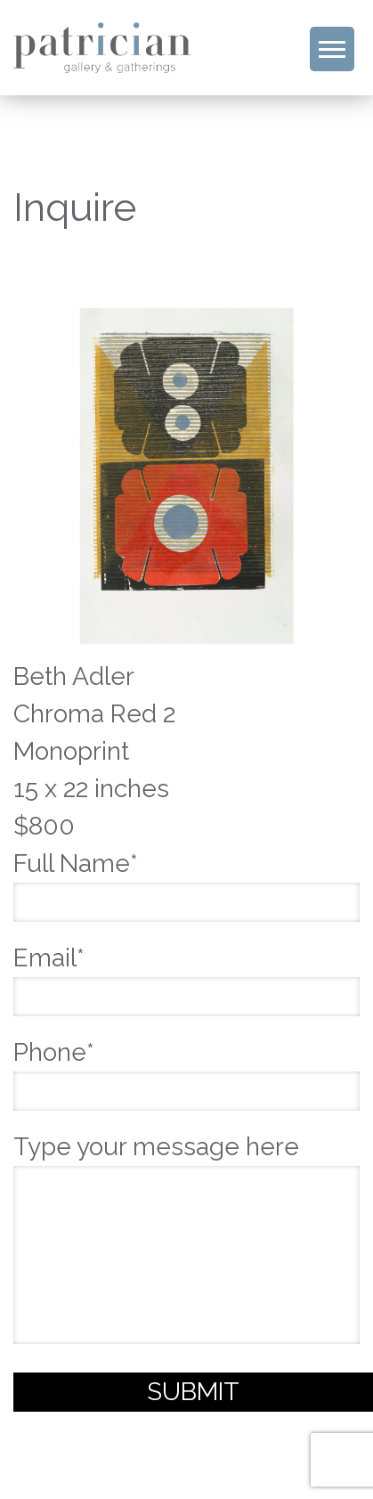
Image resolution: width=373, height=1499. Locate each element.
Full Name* (186, 883)
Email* (186, 977)
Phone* (186, 1071)
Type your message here (186, 1241)
